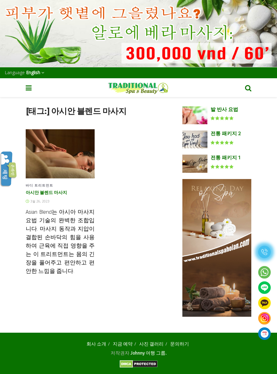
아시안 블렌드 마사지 (46, 193)
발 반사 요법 (224, 110)
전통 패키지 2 (226, 134)
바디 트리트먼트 (39, 185)
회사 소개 (96, 344)
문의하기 (179, 344)
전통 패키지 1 (225, 158)
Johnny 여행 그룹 (147, 353)
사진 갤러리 (151, 344)
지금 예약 (123, 344)
